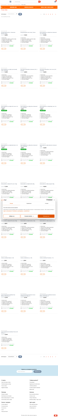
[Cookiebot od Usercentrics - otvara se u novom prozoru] (47, 200)
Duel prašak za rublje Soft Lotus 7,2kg (9, 183)
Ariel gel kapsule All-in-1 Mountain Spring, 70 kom (8, 33)
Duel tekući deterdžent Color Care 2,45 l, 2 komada (48, 70)
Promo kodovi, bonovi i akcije (6, 399)
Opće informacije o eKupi (5, 382)
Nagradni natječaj (4, 387)
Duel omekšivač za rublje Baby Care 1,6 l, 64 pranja (48, 107)
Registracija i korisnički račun (35, 384)
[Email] (24, 371)
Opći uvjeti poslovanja (33, 404)
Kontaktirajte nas (33, 407)
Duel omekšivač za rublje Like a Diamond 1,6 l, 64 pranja (29, 107)
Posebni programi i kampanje (35, 387)
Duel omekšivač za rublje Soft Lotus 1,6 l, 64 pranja (9, 107)
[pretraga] (39, 2)
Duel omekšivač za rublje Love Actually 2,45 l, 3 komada (9, 70)
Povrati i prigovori (4, 404)
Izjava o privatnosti (33, 406)
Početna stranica (3, 4)
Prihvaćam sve (46, 216)
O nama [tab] (46, 203)
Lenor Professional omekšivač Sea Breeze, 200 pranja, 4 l (8, 295)
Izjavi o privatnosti (7, 210)
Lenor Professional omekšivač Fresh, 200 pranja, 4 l (9, 332)
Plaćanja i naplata (4, 394)
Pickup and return (4, 411)
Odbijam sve (11, 216)
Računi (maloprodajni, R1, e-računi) (7, 397)
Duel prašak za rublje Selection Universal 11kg (48, 146)
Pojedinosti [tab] (29, 203)
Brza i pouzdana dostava (34, 394)
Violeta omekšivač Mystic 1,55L (7, 257)
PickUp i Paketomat (33, 397)
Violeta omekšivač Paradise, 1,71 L (47, 257)
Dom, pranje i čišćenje (16, 4)
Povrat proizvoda (4, 406)
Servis (2, 409)
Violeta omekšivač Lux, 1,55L (26, 257)
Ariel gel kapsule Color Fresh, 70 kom (27, 32)
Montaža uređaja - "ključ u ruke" (35, 399)
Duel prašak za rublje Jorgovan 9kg (47, 183)
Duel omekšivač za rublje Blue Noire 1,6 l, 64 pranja (9, 146)
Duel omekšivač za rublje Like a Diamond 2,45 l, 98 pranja (29, 146)
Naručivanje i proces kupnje (6, 395)
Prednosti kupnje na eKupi (6, 384)
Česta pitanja (32, 382)
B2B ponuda (32, 389)
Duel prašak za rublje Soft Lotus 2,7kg (9, 220)
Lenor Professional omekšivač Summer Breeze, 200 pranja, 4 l (48, 295)
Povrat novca (3, 407)
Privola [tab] (11, 203)
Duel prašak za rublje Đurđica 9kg (27, 183)
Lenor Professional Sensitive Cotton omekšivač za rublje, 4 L (28, 295)
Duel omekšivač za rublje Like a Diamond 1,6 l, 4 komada (48, 33)
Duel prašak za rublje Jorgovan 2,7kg (47, 220)
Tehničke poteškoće (33, 385)
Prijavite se (37, 371)
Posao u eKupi (4, 385)
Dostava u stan (32, 395)
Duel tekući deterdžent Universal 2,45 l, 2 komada (29, 70)
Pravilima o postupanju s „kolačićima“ (21, 210)
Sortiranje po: (3, 14)
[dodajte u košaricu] (3, 49)
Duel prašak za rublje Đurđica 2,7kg (28, 220)
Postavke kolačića (29, 216)
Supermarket (10, 4)
